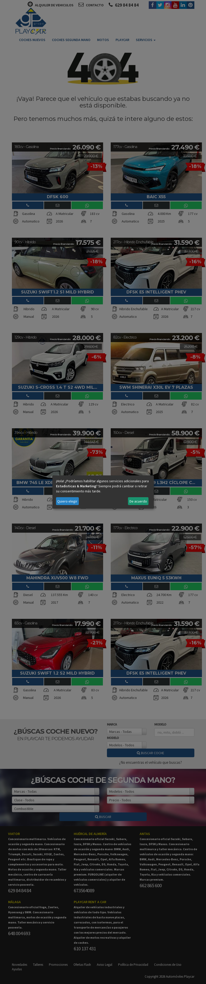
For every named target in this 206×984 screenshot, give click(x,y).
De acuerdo (138, 501)
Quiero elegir (67, 501)
